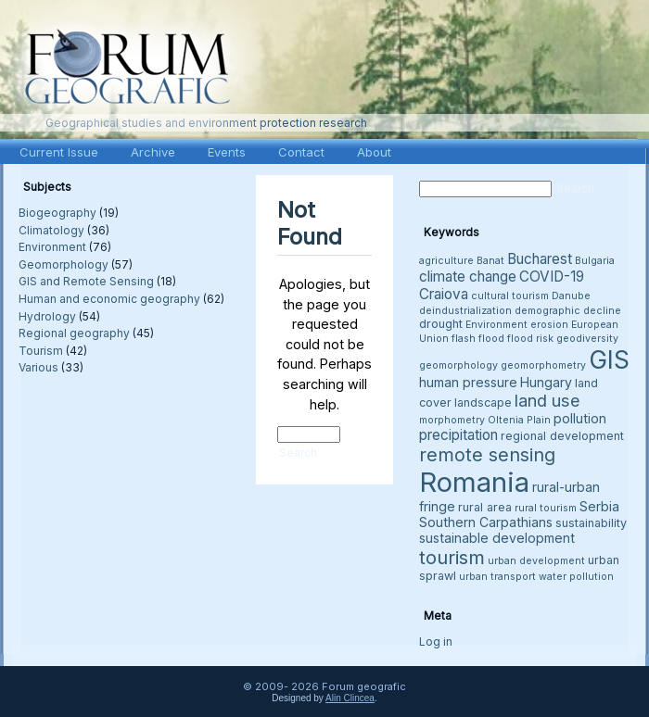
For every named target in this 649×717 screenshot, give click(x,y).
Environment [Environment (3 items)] (496, 325)
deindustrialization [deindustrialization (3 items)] (465, 311)
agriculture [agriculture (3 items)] (446, 261)
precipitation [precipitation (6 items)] (458, 435)
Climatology (51, 230)
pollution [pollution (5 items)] (580, 418)
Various (38, 367)
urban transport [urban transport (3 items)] (497, 577)
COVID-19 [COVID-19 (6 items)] (551, 276)
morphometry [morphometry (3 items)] (452, 420)
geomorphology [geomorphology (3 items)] (458, 365)
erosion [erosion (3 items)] (549, 325)
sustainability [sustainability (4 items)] (591, 523)
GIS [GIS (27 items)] (609, 359)
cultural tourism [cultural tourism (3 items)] (510, 296)
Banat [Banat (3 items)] (490, 261)
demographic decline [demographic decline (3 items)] (568, 311)
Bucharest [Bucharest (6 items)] (539, 259)
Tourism (41, 351)
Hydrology (47, 316)
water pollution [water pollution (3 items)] (576, 577)
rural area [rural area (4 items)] (485, 507)
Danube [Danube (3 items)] (571, 296)
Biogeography (57, 213)
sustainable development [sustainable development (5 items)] (497, 538)
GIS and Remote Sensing (86, 281)
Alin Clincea (350, 698)
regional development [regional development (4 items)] (562, 436)
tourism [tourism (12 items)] (452, 557)
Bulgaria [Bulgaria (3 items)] (595, 261)
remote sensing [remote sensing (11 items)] (487, 455)
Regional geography (74, 333)
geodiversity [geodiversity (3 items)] (587, 339)
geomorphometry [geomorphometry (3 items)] (543, 365)
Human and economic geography (109, 299)
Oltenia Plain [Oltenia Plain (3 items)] (519, 420)
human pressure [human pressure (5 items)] (468, 382)
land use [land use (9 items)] (547, 400)
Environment (52, 247)
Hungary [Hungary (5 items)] (546, 382)
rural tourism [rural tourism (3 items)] (546, 508)
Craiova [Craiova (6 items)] (443, 294)
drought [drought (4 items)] (441, 324)
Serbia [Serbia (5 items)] (599, 506)
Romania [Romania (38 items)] (474, 482)
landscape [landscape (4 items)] (483, 402)
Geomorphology (63, 264)
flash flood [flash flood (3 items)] (478, 339)
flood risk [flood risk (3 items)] (530, 339)
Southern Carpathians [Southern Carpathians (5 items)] (486, 522)
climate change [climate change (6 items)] (467, 276)
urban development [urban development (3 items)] (536, 561)
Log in (435, 641)
